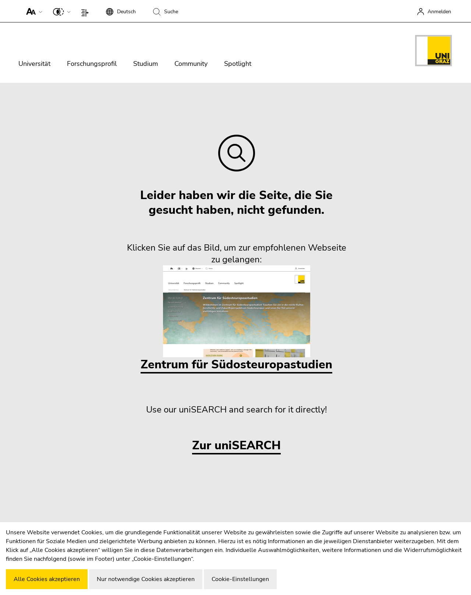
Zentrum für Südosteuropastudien (236, 318)
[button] (32, 11)
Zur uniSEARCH (236, 445)
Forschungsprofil (92, 63)
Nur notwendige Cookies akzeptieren (146, 579)
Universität (34, 63)
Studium (145, 63)
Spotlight (237, 63)
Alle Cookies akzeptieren (47, 579)
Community (191, 63)
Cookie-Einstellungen (240, 579)
